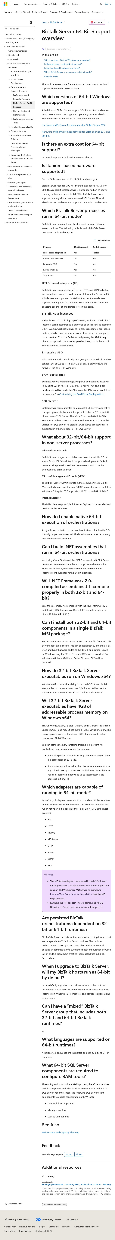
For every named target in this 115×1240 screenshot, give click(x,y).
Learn (44, 22)
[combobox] (19, 28)
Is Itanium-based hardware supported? (62, 68)
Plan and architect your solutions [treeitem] (21, 73)
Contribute (54, 1226)
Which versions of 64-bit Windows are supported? (67, 60)
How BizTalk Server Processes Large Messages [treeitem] (19, 147)
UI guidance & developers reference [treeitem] (20, 216)
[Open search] (101, 4)
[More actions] (108, 22)
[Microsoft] (5, 4)
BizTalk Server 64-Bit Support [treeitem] (23, 105)
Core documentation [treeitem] (17, 50)
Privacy (65, 1226)
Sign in (108, 3)
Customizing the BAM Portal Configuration (81, 394)
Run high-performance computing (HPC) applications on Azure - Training (76, 1184)
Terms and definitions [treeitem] (18, 210)
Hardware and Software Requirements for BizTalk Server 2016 (74, 125)
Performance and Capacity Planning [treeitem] (21, 97)
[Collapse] (31, 22)
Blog (41, 1226)
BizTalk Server (56, 22)
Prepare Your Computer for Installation (71, 894)
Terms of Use (9, 1231)
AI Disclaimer (10, 1226)
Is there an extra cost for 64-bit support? (63, 64)
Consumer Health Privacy (86, 1226)
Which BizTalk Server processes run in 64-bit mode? (68, 72)
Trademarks (24, 1231)
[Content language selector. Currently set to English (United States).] (17, 1219)
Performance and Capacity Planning (60, 1132)
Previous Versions (27, 1226)
